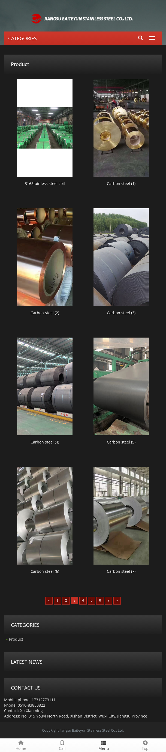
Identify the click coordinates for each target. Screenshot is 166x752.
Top (145, 745)
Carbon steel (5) (121, 442)
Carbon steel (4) (45, 442)
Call (62, 745)
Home (20, 745)
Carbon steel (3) (121, 312)
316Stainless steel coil (45, 183)
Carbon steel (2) (45, 312)
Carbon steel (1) (121, 183)
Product (16, 639)
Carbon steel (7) (121, 571)
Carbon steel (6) (45, 571)
